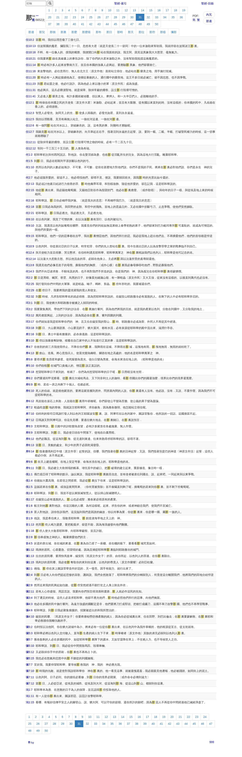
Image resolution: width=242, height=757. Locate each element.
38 (58, 24)
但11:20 (31, 77)
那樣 (163, 32)
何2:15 (30, 190)
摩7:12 (30, 420)
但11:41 (31, 96)
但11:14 (31, 64)
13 (134, 10)
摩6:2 (29, 378)
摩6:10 (30, 390)
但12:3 (30, 113)
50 (156, 24)
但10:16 (31, 52)
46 (123, 24)
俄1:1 (29, 474)
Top (32, 742)
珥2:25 (30, 284)
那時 (120, 32)
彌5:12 (30, 652)
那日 (109, 32)
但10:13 (31, 46)
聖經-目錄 (207, 3)
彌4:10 (30, 616)
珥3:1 (29, 302)
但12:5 (30, 119)
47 (132, 24)
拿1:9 (29, 518)
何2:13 (30, 183)
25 (90, 17)
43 (99, 24)
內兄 (209, 14)
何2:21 (30, 213)
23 (74, 17)
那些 (152, 32)
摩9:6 (29, 461)
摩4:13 (30, 353)
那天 (131, 32)
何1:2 (29, 154)
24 (82, 17)
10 (109, 10)
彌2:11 (30, 591)
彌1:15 (30, 562)
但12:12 (31, 148)
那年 (98, 32)
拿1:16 (30, 530)
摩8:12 (30, 438)
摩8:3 (29, 426)
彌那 (174, 32)
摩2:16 (30, 334)
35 (173, 17)
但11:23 (31, 83)
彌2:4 (29, 574)
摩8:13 (30, 445)
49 (148, 24)
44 (107, 24)
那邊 (209, 21)
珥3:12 (30, 315)
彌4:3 (29, 604)
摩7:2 (29, 407)
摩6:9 (29, 384)
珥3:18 (30, 328)
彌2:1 (29, 568)
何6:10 (30, 219)
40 (74, 24)
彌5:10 (30, 645)
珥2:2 (29, 277)
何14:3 (30, 271)
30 (132, 17)
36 (181, 17)
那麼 (74, 32)
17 (167, 10)
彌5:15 (30, 658)
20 (49, 17)
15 (150, 10)
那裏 (63, 32)
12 (126, 10)
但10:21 (31, 58)
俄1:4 (29, 480)
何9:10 (30, 225)
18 (175, 10)
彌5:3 (29, 633)
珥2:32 (30, 296)
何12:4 (30, 252)
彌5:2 (29, 627)
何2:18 (30, 206)
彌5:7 (29, 639)
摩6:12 (30, 401)
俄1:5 (29, 486)
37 (49, 24)
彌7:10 (30, 670)
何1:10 (30, 167)
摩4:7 (29, 346)
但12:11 (31, 142)
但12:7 (30, 131)
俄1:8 (29, 493)
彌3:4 (29, 597)
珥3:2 (29, 309)
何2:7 (29, 177)
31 (140, 17)
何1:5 (29, 161)
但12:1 (30, 102)
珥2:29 (30, 290)
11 (118, 10)
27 (107, 17)
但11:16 (31, 71)
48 (140, 24)
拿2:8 (29, 537)
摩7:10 (30, 413)
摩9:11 (30, 468)
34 (164, 17)
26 (99, 17)
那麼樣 (86, 32)
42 (90, 24)
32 (148, 17)
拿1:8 (29, 512)
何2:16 (30, 200)
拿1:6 (29, 505)
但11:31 (31, 90)
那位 (141, 32)
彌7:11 (30, 677)
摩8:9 (29, 432)
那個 (53, 32)
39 (66, 24)
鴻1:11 (30, 696)
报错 (211, 742)
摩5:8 (29, 359)
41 (82, 24)
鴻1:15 (30, 702)
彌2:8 (29, 585)
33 (156, 17)
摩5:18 (30, 372)
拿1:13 (30, 524)
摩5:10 (30, 365)
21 (58, 17)
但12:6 (30, 125)
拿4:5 (29, 543)
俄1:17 (30, 499)
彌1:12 (30, 549)
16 (159, 10)
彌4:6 (29, 610)
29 (123, 17)
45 (115, 24)
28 (115, 17)
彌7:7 (29, 664)
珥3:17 (30, 321)
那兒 (42, 32)
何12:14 (31, 258)
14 (142, 10)
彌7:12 (30, 683)
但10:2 (30, 39)
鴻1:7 (29, 689)
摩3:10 (30, 340)
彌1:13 (30, 556)
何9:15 (30, 236)
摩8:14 (30, 451)
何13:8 (30, 265)
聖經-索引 (120, 3)
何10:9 (30, 246)
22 (66, 17)
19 (183, 10)
